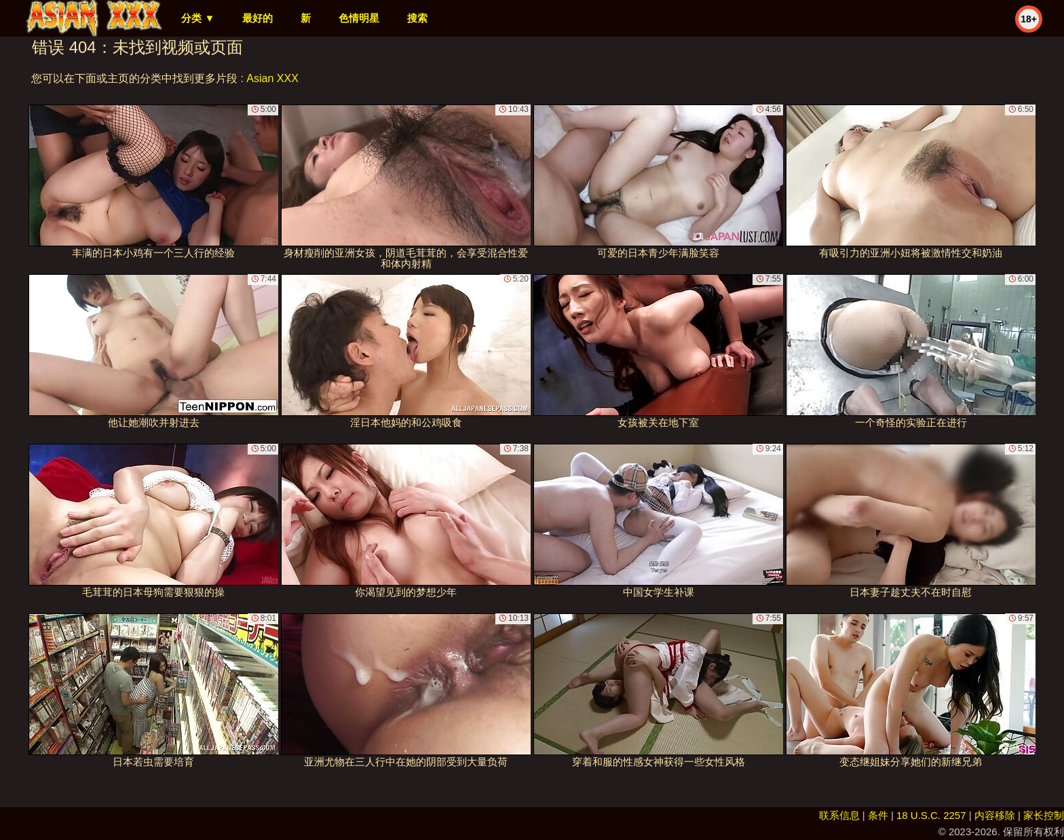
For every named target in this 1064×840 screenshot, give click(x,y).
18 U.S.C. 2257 (931, 815)
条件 (878, 815)
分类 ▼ (197, 18)
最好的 (257, 18)
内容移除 (994, 815)
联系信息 (839, 815)
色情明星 (359, 18)
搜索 (417, 18)
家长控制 (1043, 815)
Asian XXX (272, 78)
